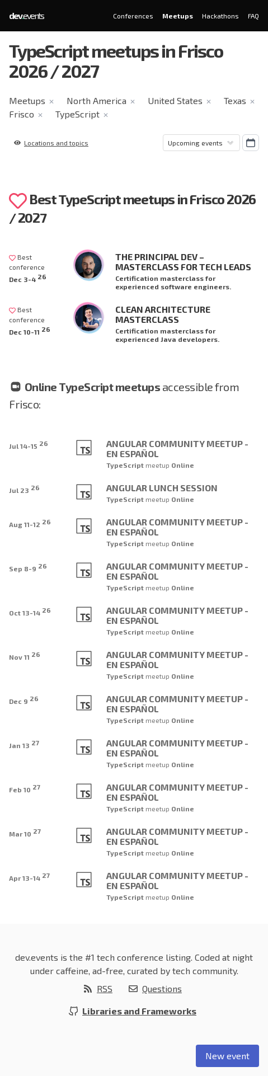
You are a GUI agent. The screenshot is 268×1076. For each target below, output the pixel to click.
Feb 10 (24, 788)
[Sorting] (201, 142)
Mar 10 (25, 832)
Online (182, 465)
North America (96, 100)
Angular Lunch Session (162, 487)
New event (227, 1055)
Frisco (21, 114)
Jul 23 (24, 488)
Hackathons (220, 16)
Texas (235, 100)
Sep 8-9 (28, 567)
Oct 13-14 (30, 611)
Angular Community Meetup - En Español (177, 448)
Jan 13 (24, 744)
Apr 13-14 (29, 876)
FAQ (253, 16)
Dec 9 (24, 699)
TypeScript (77, 114)
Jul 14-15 (28, 444)
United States (175, 100)
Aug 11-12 (30, 523)
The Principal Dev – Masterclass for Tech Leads (183, 261)
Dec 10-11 (29, 330)
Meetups (177, 16)
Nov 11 (24, 655)
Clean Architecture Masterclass (162, 314)
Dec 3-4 (27, 277)
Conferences (133, 16)
